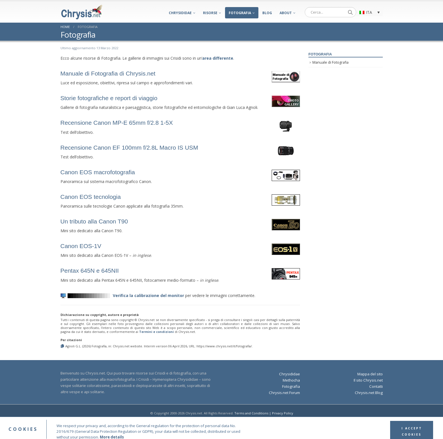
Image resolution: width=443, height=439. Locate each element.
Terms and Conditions (251, 413)
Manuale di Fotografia (330, 62)
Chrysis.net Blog (369, 392)
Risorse (210, 12)
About (286, 12)
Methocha (291, 380)
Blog (267, 12)
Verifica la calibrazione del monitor (148, 295)
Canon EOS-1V (80, 246)
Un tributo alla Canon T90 (94, 221)
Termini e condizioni (156, 332)
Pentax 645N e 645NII (89, 270)
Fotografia (240, 12)
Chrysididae (180, 12)
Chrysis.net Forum (284, 392)
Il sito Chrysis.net (368, 380)
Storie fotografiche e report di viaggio (108, 98)
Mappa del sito (370, 373)
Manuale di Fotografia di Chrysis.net (107, 73)
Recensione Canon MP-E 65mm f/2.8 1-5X (116, 122)
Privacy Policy (282, 413)
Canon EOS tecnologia (90, 196)
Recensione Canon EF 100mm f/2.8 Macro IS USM (129, 147)
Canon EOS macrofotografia (97, 172)
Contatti (376, 386)
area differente (217, 58)
